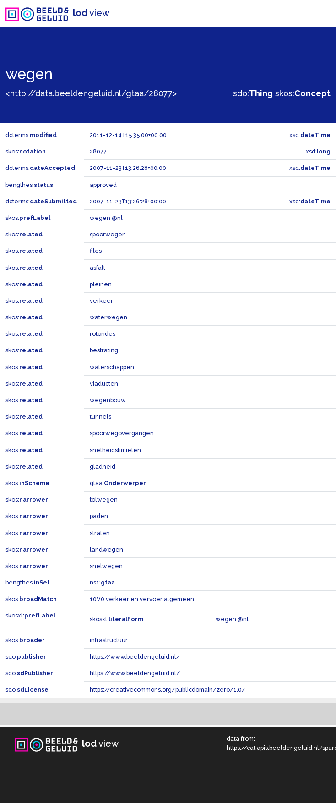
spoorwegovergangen (122, 433)
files (96, 250)
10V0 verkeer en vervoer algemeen (142, 598)
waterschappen (112, 367)
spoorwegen (108, 234)
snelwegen (106, 566)
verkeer (101, 300)
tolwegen (104, 499)
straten (100, 533)
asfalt (97, 267)
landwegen (106, 549)
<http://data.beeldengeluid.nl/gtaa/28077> (91, 93)
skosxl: (30, 615)
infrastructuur (109, 640)
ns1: (102, 582)
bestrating (104, 350)
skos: (303, 93)
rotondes (102, 333)
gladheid (102, 466)
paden (99, 516)
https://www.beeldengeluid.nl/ (135, 656)
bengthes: (29, 184)
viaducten (104, 383)
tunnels (100, 416)
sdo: (253, 93)
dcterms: (31, 134)
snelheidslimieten (115, 450)
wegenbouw (108, 400)
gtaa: (118, 483)
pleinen (101, 284)
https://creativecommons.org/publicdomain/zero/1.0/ (167, 689)
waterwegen (108, 317)
